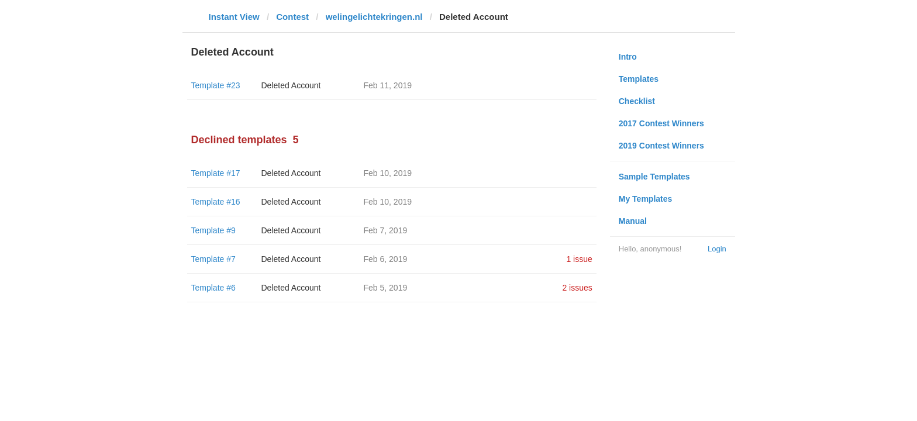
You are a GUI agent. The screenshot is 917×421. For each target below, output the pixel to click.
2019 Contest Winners (661, 145)
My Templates (646, 198)
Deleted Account (291, 85)
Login (717, 248)
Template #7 (213, 259)
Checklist (637, 101)
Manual (633, 221)
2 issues (577, 287)
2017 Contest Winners (661, 123)
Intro (628, 56)
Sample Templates (654, 176)
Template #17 (215, 173)
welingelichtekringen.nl (374, 17)
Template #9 (213, 230)
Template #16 (215, 201)
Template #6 (213, 287)
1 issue (579, 259)
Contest (292, 17)
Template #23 (215, 85)
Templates (639, 79)
